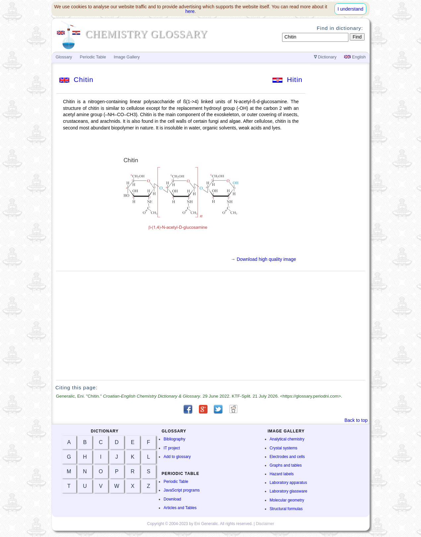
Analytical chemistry (287, 439)
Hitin (287, 79)
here (190, 11)
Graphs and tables (286, 465)
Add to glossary (177, 456)
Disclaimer (265, 523)
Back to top (356, 420)
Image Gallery (127, 57)
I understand (350, 9)
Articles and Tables (180, 507)
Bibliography (174, 439)
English (355, 57)
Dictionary (325, 57)
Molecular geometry (287, 500)
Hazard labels (282, 474)
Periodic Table (175, 481)
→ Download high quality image (263, 259)
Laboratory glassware (288, 491)
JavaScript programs (181, 490)
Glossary (64, 57)
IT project (171, 448)
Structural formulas (286, 508)
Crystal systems (283, 448)
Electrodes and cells (287, 456)
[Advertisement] (210, 325)
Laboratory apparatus (288, 482)
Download (172, 499)
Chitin (76, 79)
